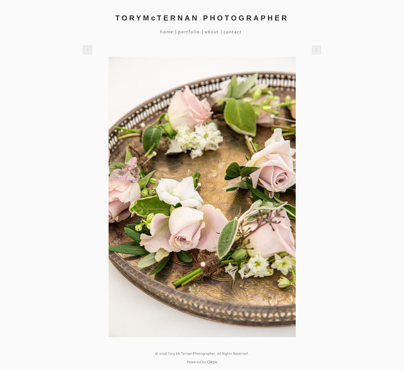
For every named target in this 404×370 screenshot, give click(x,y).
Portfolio (189, 32)
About (212, 32)
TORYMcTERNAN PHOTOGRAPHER (202, 18)
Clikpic (212, 362)
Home (166, 32)
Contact (233, 32)
